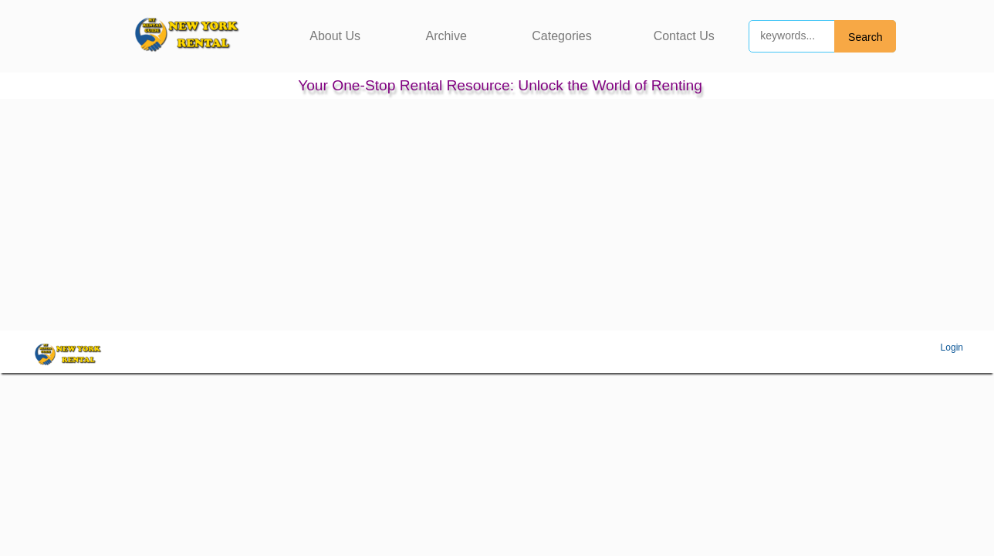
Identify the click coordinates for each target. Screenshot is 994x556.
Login (952, 347)
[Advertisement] (497, 215)
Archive (445, 35)
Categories (561, 35)
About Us (334, 35)
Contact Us (684, 35)
